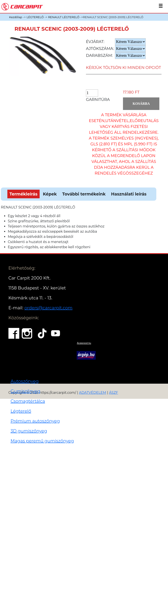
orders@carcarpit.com (48, 307)
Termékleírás (23, 194)
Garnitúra (98, 99)
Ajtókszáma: (100, 48)
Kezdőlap (15, 17)
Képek (50, 194)
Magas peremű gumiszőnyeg (42, 440)
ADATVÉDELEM (92, 393)
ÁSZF (113, 393)
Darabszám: (99, 55)
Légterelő (21, 411)
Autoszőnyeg (25, 381)
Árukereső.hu (84, 343)
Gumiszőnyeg (25, 391)
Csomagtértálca (28, 401)
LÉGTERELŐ (35, 17)
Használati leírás (128, 194)
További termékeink (84, 194)
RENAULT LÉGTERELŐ (63, 17)
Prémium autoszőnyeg (35, 421)
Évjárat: (95, 41)
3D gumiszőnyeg (29, 431)
